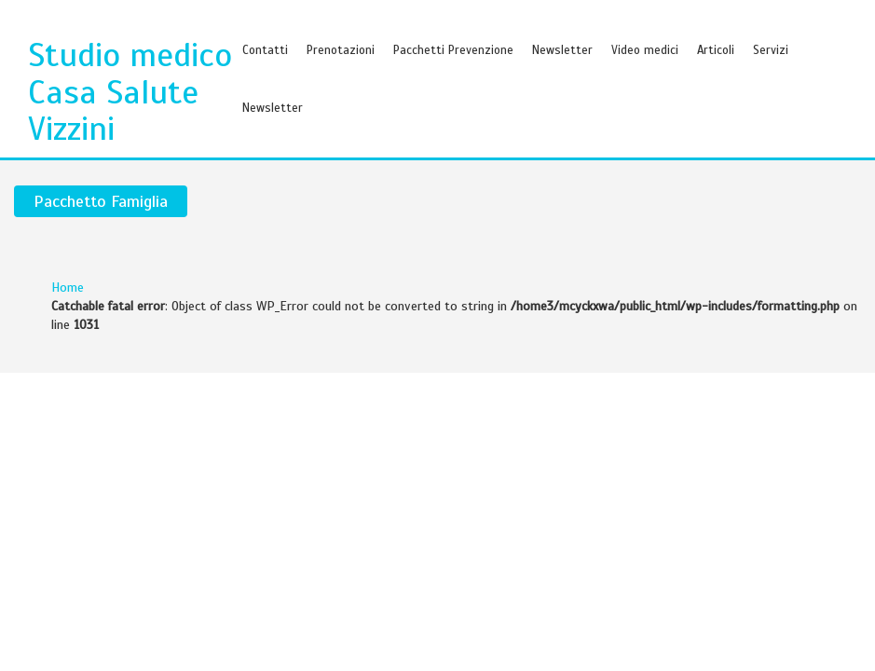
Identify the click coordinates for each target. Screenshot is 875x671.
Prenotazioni (341, 50)
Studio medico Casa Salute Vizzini (130, 91)
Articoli (715, 50)
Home (67, 287)
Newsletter (562, 50)
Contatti (265, 50)
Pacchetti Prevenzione (453, 50)
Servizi (770, 50)
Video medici (644, 50)
